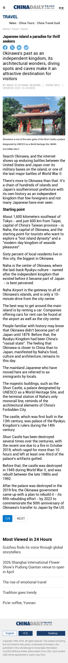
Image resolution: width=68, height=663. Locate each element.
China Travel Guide (49, 23)
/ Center (23, 29)
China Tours (26, 23)
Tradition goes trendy (20, 592)
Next (21, 518)
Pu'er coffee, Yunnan (19, 603)
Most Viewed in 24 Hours (27, 539)
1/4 (7, 518)
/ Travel (14, 29)
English (10, 633)
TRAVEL (10, 16)
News (12, 23)
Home (6, 29)
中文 (61, 8)
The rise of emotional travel (24, 582)
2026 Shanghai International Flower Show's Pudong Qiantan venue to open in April (33, 567)
